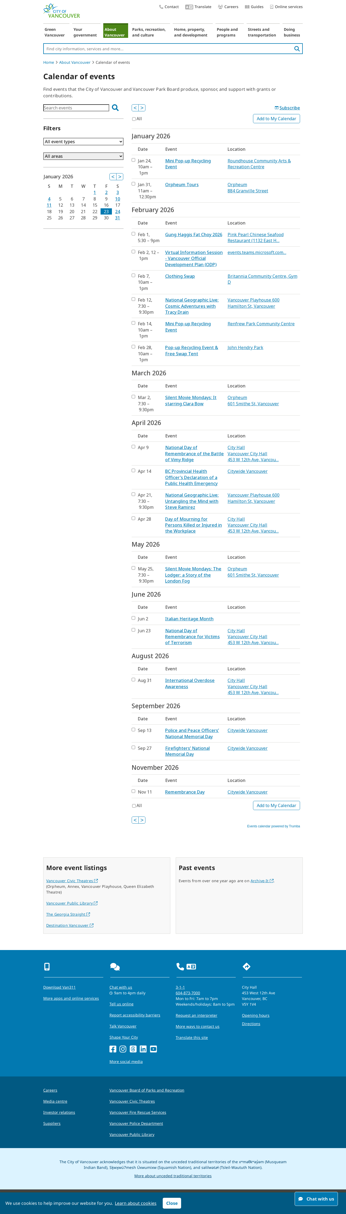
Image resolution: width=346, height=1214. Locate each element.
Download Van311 (59, 987)
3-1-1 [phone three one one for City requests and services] (180, 987)
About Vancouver (115, 32)
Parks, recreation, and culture (149, 32)
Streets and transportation (262, 32)
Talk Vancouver (123, 1026)
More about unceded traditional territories (173, 1175)
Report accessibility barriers (134, 1015)
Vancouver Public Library (72, 903)
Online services (286, 7)
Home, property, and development (190, 32)
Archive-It (262, 880)
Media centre (55, 1101)
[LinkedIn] (143, 1049)
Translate (198, 7)
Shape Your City (123, 1037)
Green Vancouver (55, 32)
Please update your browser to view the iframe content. (83, 107)
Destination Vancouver (70, 925)
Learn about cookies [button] (136, 1203)
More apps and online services (71, 998)
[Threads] (133, 1049)
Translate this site (192, 1037)
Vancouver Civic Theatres (72, 880)
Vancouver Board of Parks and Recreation (146, 1090)
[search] (297, 48)
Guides (254, 6)
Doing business (292, 32)
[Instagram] (122, 1049)
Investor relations (59, 1112)
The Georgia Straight (68, 914)
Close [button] (172, 1203)
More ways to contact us (197, 1026)
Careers (228, 6)
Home (48, 62)
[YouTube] (153, 1049)
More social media (126, 1061)
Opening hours (256, 1015)
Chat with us (316, 1199)
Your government (85, 32)
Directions (251, 1023)
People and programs (227, 32)
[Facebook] (112, 1049)
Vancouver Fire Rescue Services (137, 1112)
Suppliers (52, 1123)
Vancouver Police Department (136, 1123)
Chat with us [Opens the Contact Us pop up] (120, 987)
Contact (169, 6)
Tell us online (121, 1003)
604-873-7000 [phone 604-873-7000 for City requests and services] (188, 992)
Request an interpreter (196, 1015)
